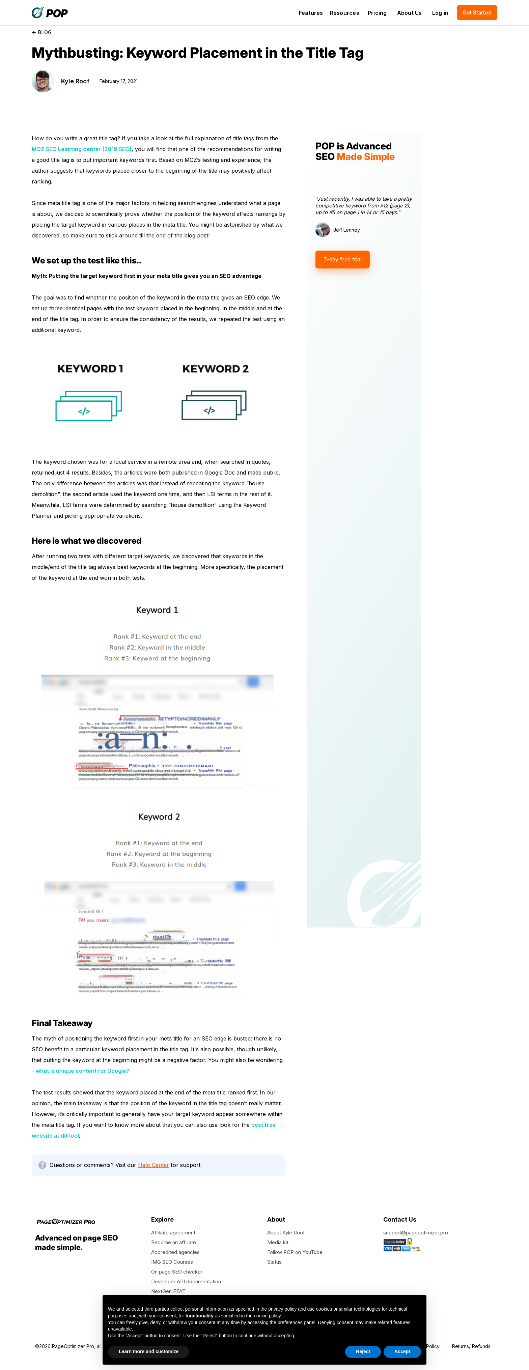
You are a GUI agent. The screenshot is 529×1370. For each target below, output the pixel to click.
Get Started (477, 12)
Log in (440, 12)
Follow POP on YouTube (295, 1252)
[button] (311, 13)
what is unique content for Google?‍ (82, 1070)
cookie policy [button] (267, 1315)
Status (274, 1262)
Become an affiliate (173, 1242)
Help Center (153, 1165)
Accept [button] (402, 1351)
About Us (409, 12)
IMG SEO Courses (172, 1262)
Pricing (377, 12)
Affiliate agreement (173, 1232)
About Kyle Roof (286, 1232)
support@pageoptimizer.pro (415, 1232)
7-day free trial (343, 259)
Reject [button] (363, 1351)
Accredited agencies (175, 1252)
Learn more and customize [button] (148, 1351)
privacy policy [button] (282, 1309)
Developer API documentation (186, 1281)
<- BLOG (42, 32)
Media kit (277, 1242)
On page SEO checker (176, 1271)
